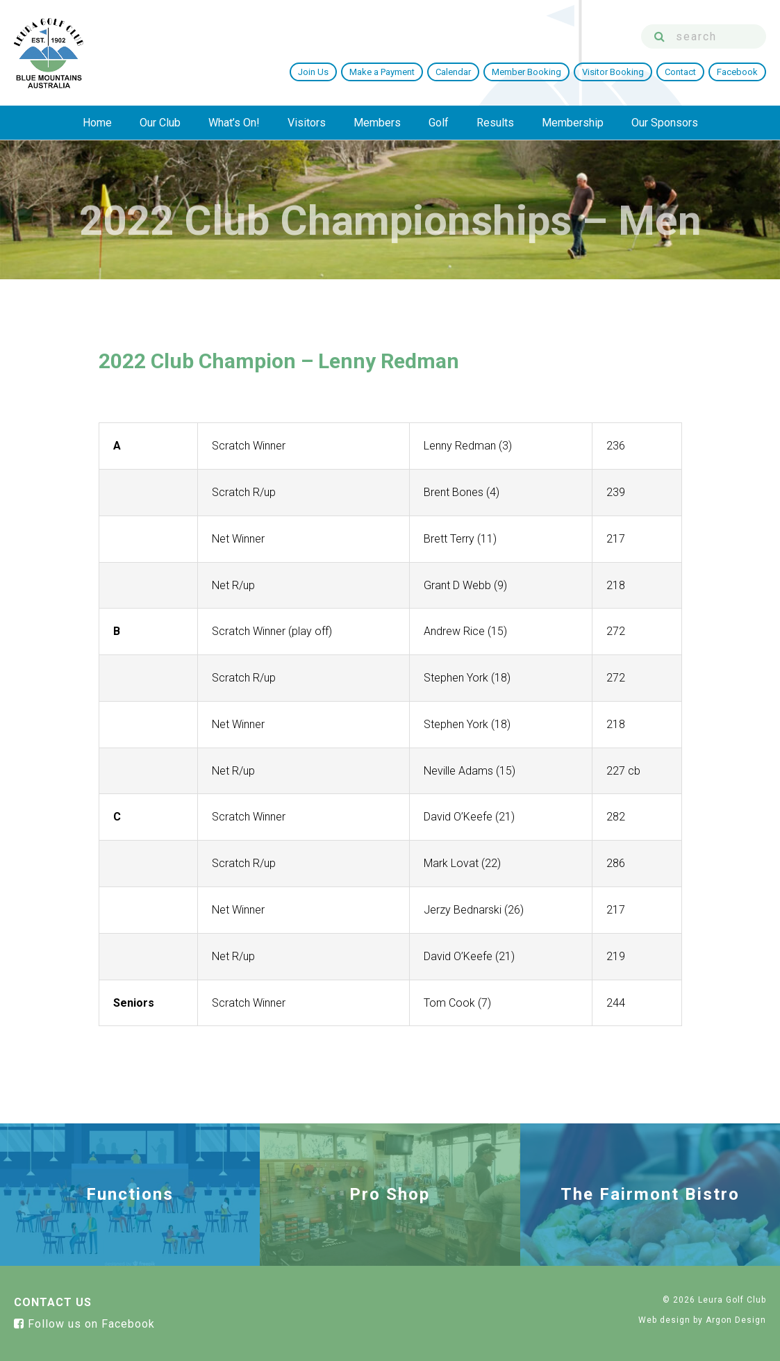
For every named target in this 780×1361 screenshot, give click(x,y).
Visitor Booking (613, 72)
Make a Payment (382, 72)
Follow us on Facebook (84, 1323)
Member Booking (526, 72)
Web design (664, 1320)
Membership (573, 122)
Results (495, 122)
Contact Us (53, 1302)
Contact (680, 72)
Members (377, 122)
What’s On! (234, 122)
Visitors (307, 122)
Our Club (160, 122)
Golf (439, 122)
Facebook (737, 72)
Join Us (313, 72)
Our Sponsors (664, 122)
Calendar (453, 72)
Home (97, 122)
